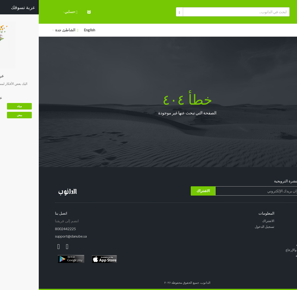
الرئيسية (275, 221)
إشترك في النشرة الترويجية (256, 181)
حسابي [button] (31, 12)
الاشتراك (229, 221)
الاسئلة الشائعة (271, 238)
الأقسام (275, 30)
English (50, 30)
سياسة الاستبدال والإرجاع (264, 250)
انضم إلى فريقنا (28, 221)
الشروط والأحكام (269, 244)
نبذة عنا (276, 261)
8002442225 (26, 228)
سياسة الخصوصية (269, 256)
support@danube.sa (32, 236)
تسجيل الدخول (226, 227)
